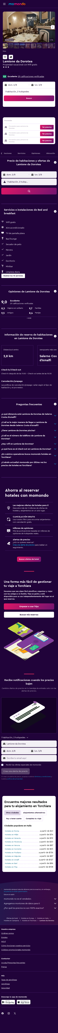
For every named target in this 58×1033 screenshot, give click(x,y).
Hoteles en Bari (11, 863)
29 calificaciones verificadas (31, 76)
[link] (29, 559)
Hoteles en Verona (12, 845)
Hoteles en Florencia (13, 842)
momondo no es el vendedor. (30, 898)
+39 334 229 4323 (11, 73)
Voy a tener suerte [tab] (14, 819)
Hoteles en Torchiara (29, 920)
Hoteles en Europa (27, 918)
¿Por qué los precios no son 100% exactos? (30, 908)
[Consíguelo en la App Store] (23, 1002)
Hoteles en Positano (13, 853)
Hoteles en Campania (11, 920)
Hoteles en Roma (12, 831)
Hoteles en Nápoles (13, 856)
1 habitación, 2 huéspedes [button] (17, 92)
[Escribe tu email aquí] (31, 758)
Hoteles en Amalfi (12, 860)
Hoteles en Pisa (11, 867)
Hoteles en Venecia (12, 838)
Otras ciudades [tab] (12, 813)
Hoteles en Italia (43, 918)
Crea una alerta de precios (23, 545)
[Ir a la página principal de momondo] (17, 4)
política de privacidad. (15, 779)
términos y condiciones (42, 776)
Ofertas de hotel (12, 918)
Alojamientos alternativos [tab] (34, 813)
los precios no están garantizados (15, 891)
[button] (4, 4)
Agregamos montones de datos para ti (30, 903)
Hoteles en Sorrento (13, 849)
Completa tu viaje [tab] (33, 819)
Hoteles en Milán (11, 835)
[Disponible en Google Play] (8, 1002)
